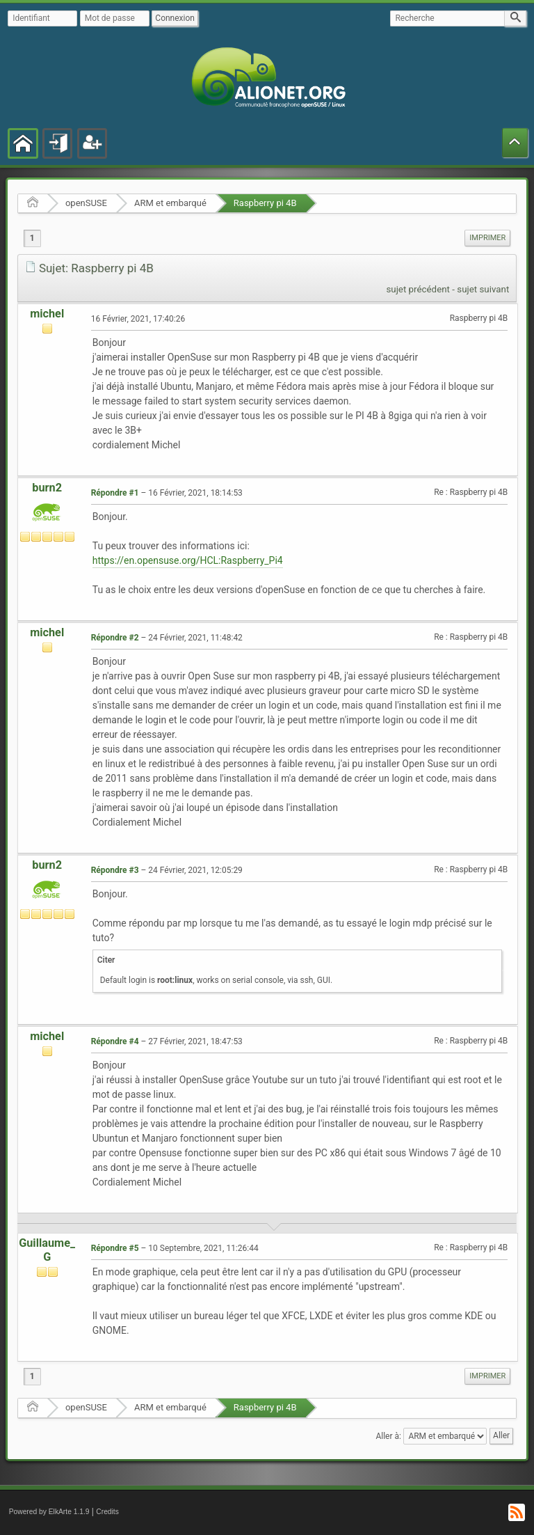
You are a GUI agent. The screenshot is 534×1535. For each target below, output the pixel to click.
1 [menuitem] (32, 238)
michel (47, 313)
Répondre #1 (115, 493)
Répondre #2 (115, 638)
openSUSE (86, 203)
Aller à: (387, 1435)
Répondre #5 (115, 1248)
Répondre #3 (115, 870)
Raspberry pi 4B (265, 203)
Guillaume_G (47, 1250)
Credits (107, 1512)
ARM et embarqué (170, 203)
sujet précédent (418, 289)
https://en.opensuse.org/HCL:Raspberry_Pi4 (187, 560)
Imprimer (487, 237)
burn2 (47, 487)
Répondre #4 (115, 1041)
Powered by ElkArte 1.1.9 (49, 1512)
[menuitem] (487, 238)
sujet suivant (483, 289)
